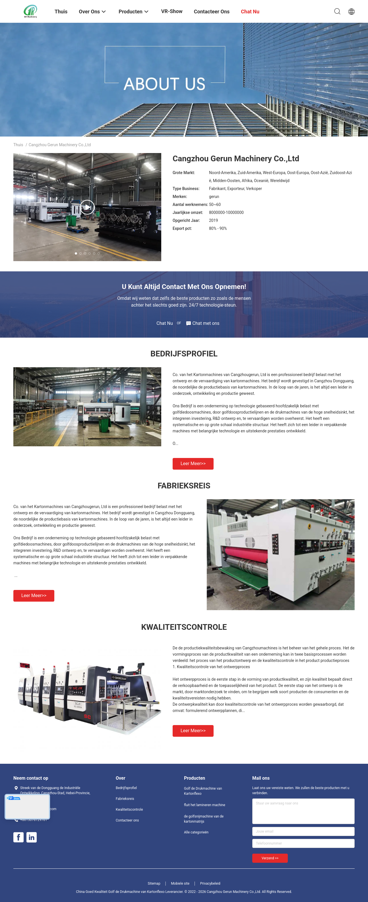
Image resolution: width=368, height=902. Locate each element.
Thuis (18, 145)
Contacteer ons (127, 820)
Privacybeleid (210, 884)
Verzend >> (270, 858)
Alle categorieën (196, 832)
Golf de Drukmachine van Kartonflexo (203, 791)
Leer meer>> (193, 463)
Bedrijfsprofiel (126, 788)
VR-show (172, 11)
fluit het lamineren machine (204, 805)
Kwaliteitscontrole (129, 810)
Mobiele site (180, 884)
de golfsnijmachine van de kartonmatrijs (204, 818)
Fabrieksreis (125, 799)
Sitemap (154, 884)
